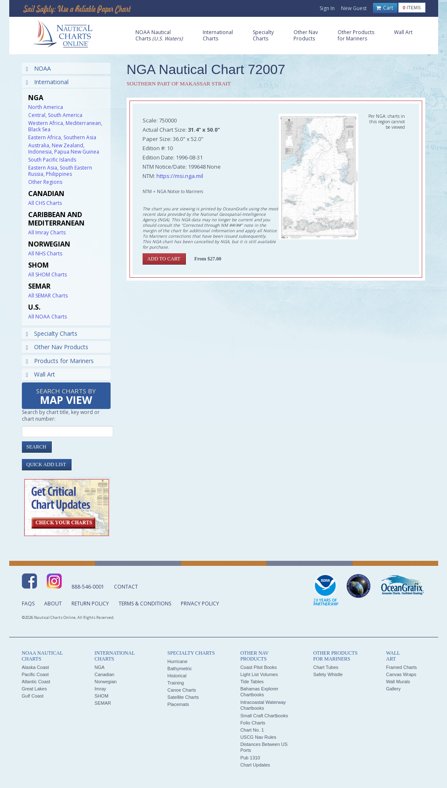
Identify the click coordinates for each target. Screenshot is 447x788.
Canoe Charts (181, 689)
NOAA (38, 68)
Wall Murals (398, 681)
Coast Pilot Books (258, 667)
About (53, 603)
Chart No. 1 (252, 729)
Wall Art (40, 374)
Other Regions (45, 182)
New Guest (354, 8)
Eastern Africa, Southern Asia (62, 137)
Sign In (327, 8)
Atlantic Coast (36, 681)
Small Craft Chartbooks (264, 715)
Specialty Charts (51, 333)
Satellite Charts (183, 697)
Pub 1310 (250, 757)
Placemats (178, 704)
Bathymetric (179, 668)
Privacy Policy (200, 603)
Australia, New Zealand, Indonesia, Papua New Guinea (63, 148)
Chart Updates (255, 764)
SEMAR (103, 703)
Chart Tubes (326, 667)
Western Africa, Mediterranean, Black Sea (65, 126)
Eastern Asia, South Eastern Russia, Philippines (60, 171)
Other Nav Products (57, 347)
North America (45, 107)
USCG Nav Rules (258, 737)
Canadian (104, 674)
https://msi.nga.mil (179, 176)
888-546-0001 (87, 586)
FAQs (28, 603)
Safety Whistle (328, 674)
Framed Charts (401, 667)
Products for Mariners (60, 361)
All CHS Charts (45, 203)
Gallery (393, 688)
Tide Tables (252, 681)
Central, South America (55, 115)
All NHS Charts (45, 253)
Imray (100, 688)
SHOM (101, 695)
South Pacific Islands (52, 159)
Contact (126, 586)
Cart (384, 8)
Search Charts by (66, 397)
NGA (100, 667)
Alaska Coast (35, 667)
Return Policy (90, 603)
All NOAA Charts (47, 316)
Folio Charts (252, 722)
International (47, 82)
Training (175, 682)
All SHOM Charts (47, 274)
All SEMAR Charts (48, 295)
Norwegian (106, 681)
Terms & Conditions (145, 603)
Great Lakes (34, 688)
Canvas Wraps (401, 674)
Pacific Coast (35, 674)
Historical (176, 675)
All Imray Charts (47, 232)
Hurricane (177, 661)
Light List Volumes (259, 674)
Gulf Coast (33, 695)
